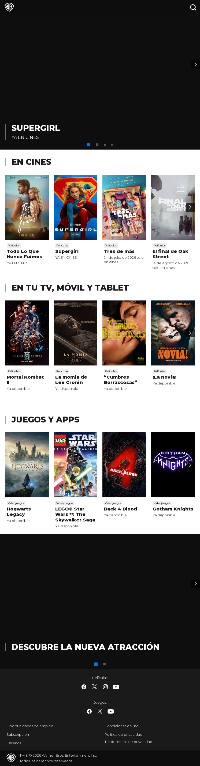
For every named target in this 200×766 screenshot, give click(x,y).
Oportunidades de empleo (29, 726)
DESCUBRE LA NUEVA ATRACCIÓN (86, 647)
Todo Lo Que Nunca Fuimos (24, 254)
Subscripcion (17, 734)
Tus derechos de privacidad (128, 742)
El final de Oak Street (170, 254)
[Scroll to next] (190, 207)
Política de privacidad (123, 734)
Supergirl (36, 128)
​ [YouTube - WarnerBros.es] (116, 686)
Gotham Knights (173, 509)
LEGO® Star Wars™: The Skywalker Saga (75, 514)
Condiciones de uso (122, 726)
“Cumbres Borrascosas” (120, 379)
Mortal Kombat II (25, 379)
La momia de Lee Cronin (71, 379)
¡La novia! (164, 377)
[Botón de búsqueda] (193, 7)
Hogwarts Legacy (19, 511)
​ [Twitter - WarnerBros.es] (94, 686)
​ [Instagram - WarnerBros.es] (105, 686)
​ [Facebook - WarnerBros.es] (84, 686)
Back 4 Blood (120, 509)
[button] (88, 144)
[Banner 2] (195, 64)
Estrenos (13, 743)
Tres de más (119, 251)
